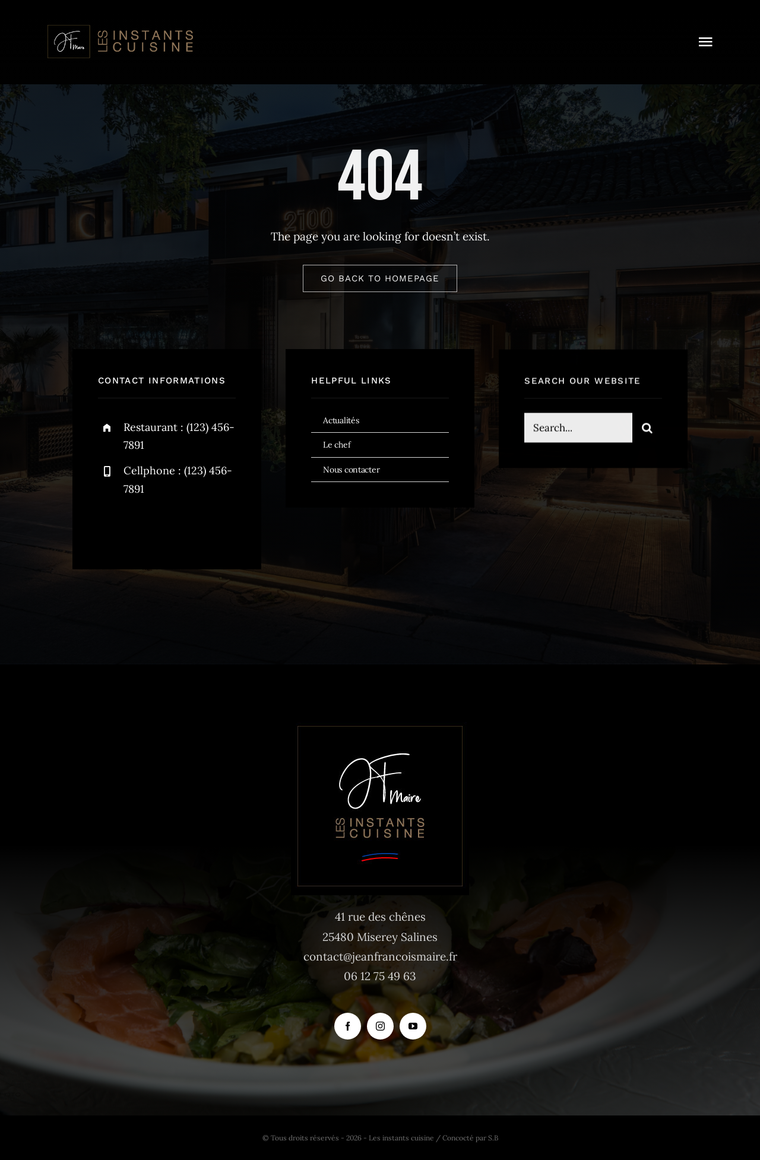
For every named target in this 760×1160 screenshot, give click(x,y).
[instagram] (176, 527)
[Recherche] (647, 430)
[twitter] (144, 527)
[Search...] (578, 430)
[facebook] (111, 527)
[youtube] (413, 1026)
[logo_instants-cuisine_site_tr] (119, 29)
